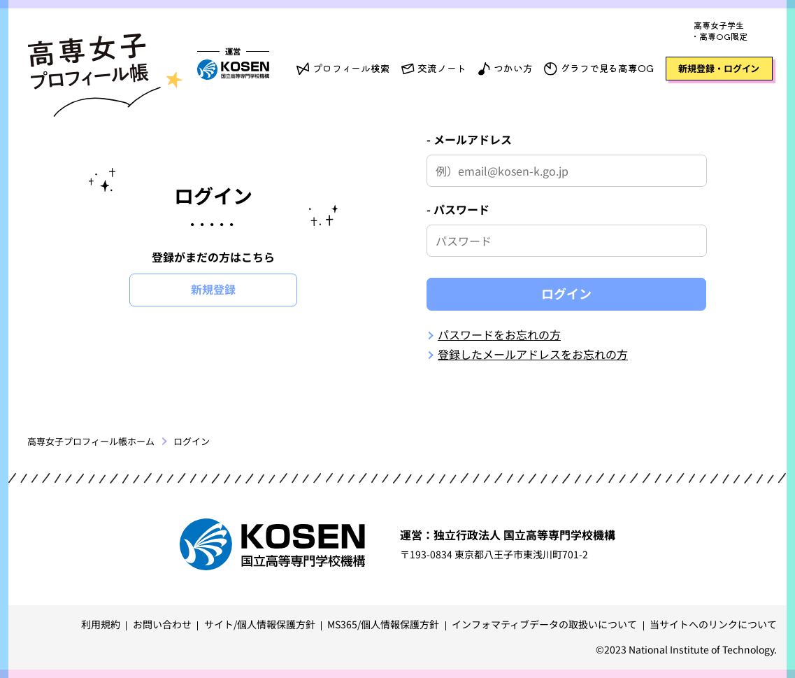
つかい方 (513, 68)
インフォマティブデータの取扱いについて (544, 624)
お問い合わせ (162, 624)
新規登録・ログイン (718, 68)
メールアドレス (473, 139)
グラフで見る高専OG (607, 68)
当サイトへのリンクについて (713, 624)
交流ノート (441, 68)
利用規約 (100, 624)
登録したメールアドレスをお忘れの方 (533, 354)
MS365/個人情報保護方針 (383, 624)
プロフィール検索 (351, 68)
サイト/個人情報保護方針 (259, 624)
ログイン (566, 293)
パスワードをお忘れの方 (499, 334)
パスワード (461, 209)
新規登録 (213, 289)
